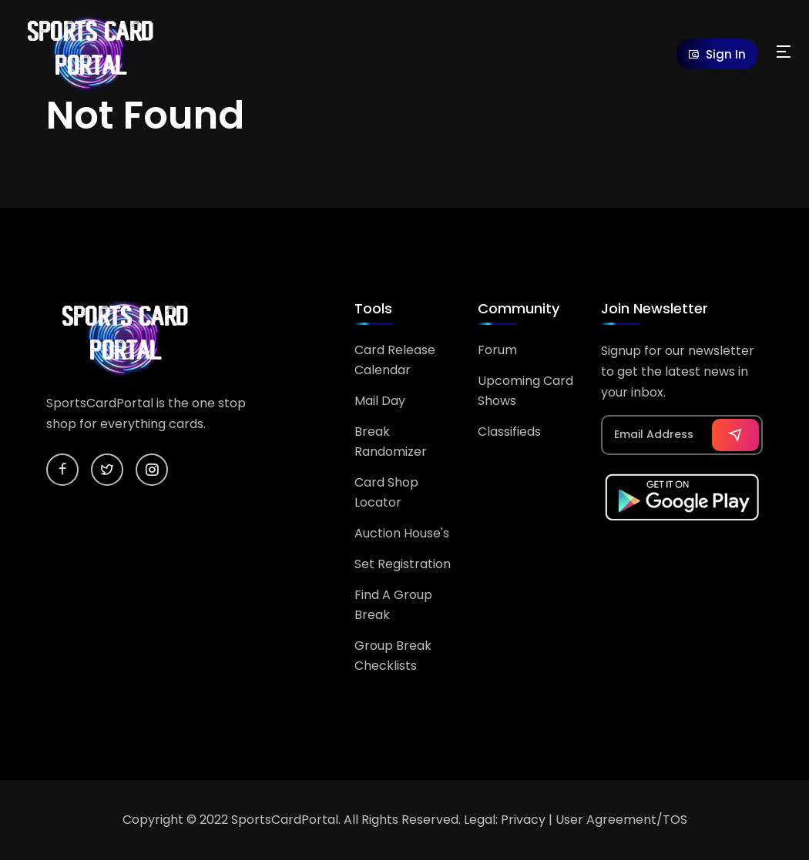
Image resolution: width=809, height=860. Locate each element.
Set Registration (402, 564)
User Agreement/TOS (621, 819)
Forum (497, 350)
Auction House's (401, 533)
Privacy (523, 819)
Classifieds (509, 431)
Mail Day (379, 401)
